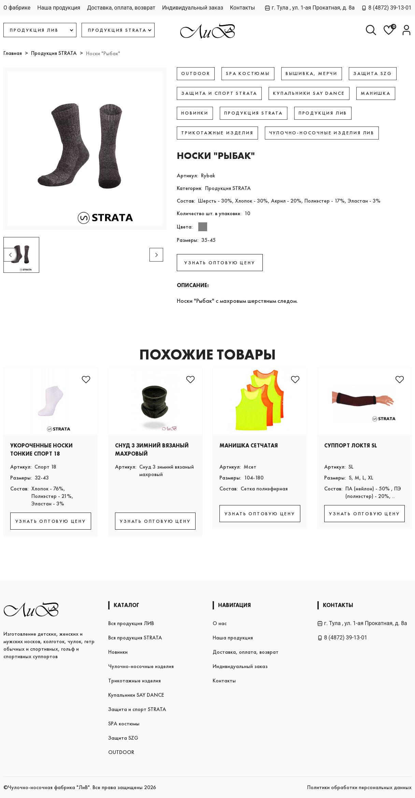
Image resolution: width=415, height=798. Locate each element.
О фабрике (16, 7)
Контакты (242, 7)
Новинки (118, 651)
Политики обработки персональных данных (359, 787)
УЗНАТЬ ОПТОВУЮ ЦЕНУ (219, 263)
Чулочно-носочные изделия (141, 666)
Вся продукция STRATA (135, 637)
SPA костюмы (124, 723)
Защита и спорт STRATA (137, 709)
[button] (156, 255)
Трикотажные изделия (134, 680)
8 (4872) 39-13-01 (386, 7)
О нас (220, 623)
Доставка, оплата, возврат (121, 7)
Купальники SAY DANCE (136, 694)
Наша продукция (58, 7)
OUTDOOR (121, 752)
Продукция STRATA (54, 53)
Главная (12, 53)
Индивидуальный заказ (192, 7)
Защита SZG (123, 737)
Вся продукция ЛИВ (131, 623)
